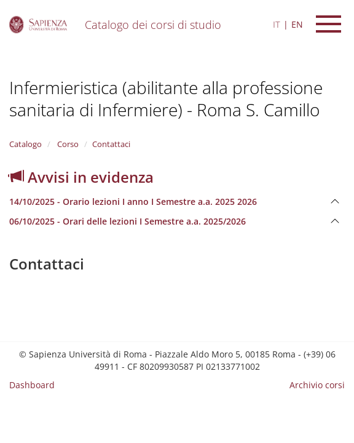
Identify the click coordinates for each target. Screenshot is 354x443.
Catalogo (25, 144)
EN (297, 24)
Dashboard (32, 385)
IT (276, 24)
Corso (67, 144)
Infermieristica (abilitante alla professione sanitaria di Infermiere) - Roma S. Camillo (166, 98)
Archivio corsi (317, 385)
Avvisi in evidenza (81, 177)
